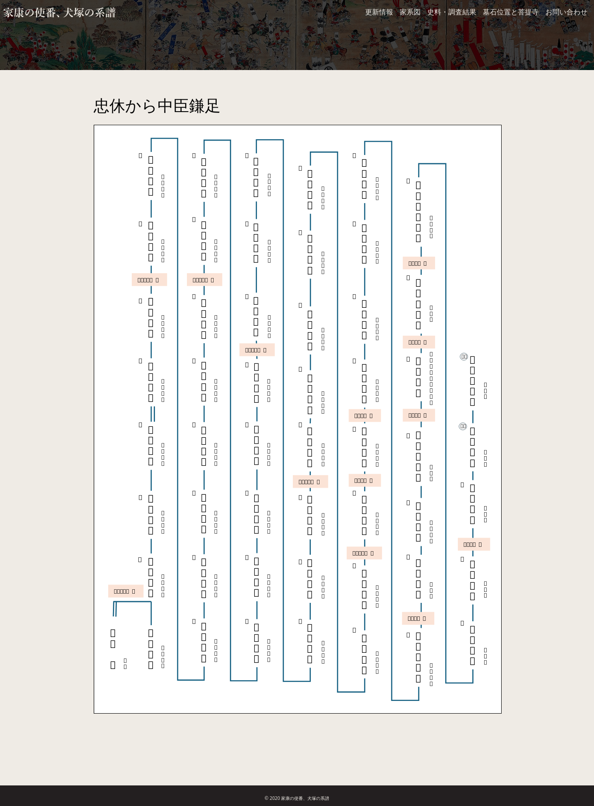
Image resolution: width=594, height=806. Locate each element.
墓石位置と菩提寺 (511, 12)
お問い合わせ (566, 12)
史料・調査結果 (451, 12)
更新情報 (379, 12)
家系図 (410, 12)
